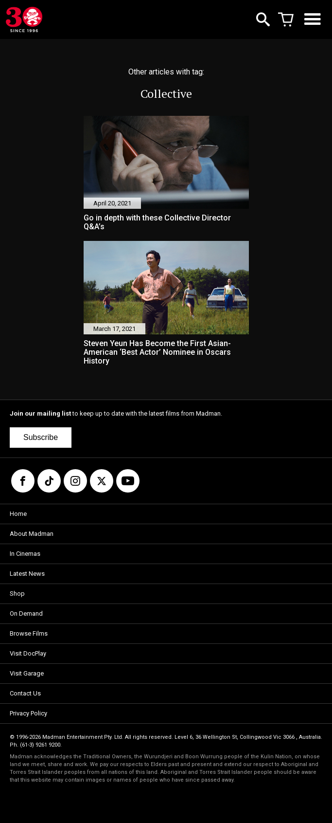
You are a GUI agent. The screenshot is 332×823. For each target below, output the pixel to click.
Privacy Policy (28, 713)
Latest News (27, 573)
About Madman (31, 533)
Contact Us (25, 693)
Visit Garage (27, 673)
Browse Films (29, 633)
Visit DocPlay (28, 653)
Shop (17, 593)
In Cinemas (25, 553)
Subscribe (40, 437)
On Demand (26, 613)
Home (18, 513)
